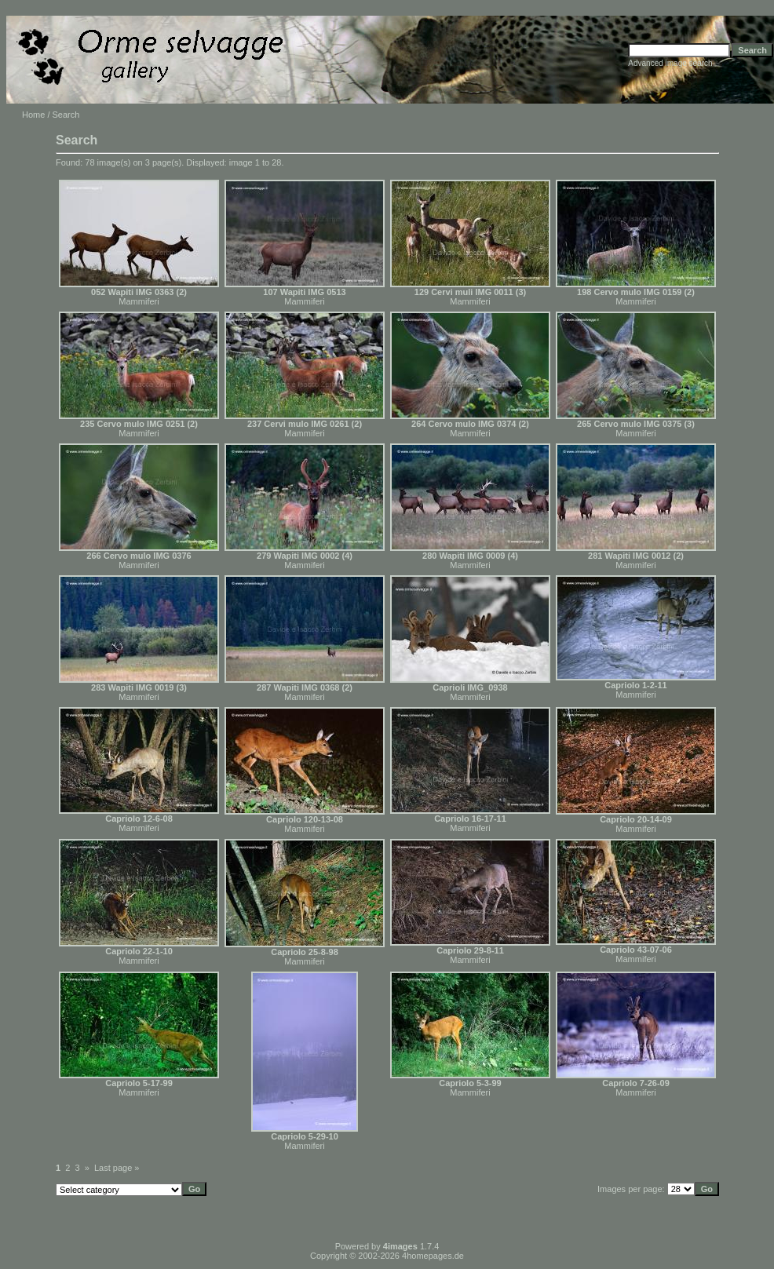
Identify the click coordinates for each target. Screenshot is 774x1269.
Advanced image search (670, 63)
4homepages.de (433, 1255)
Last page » (117, 1167)
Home (33, 114)
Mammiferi (139, 301)
